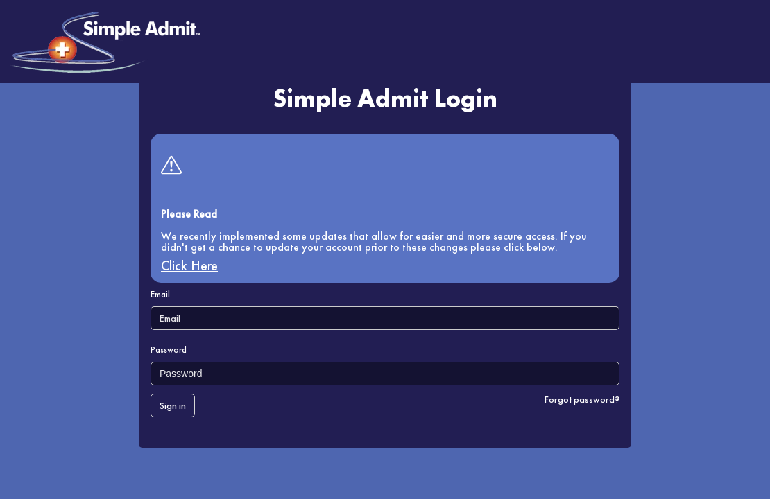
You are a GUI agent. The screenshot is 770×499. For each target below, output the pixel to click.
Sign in (173, 405)
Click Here (189, 265)
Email (160, 294)
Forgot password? (582, 399)
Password (169, 350)
